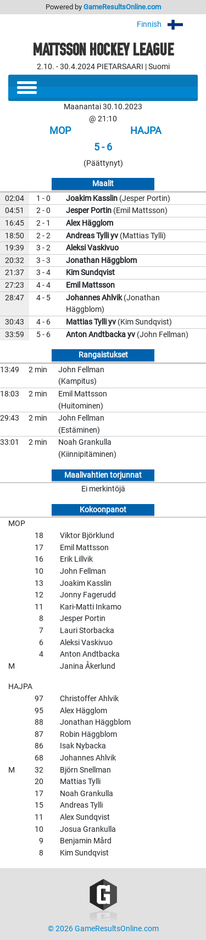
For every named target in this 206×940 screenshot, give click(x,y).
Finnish (167, 24)
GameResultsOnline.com (122, 7)
